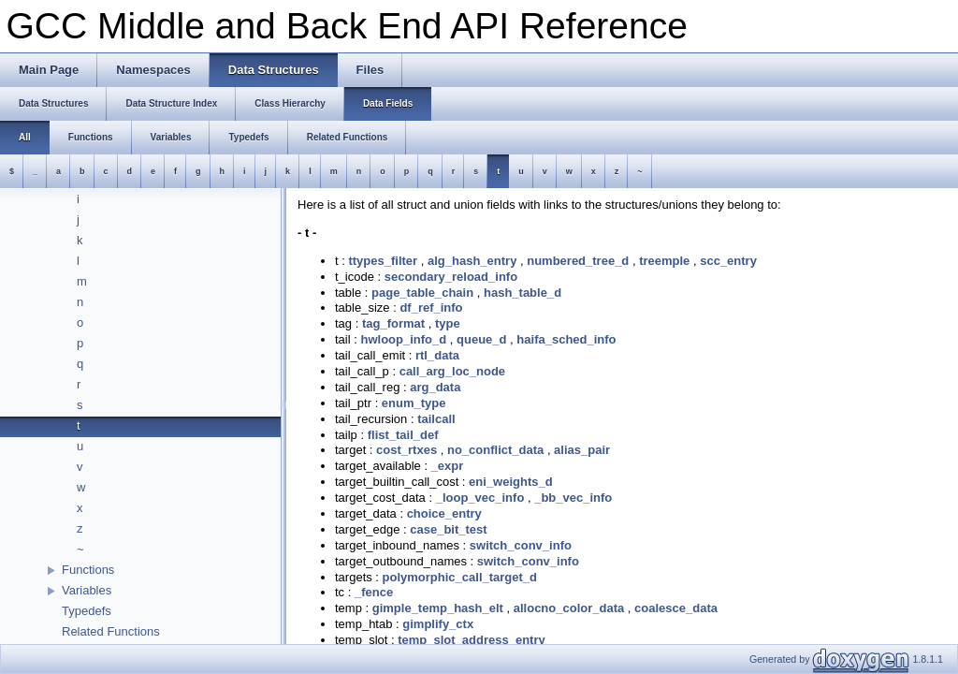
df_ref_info (430, 307)
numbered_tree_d (578, 261)
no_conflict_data (495, 450)
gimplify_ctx (437, 624)
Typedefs (86, 611)
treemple (664, 261)
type (447, 323)
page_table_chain (422, 293)
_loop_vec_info (480, 498)
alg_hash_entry (472, 261)
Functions (88, 570)
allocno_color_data (569, 608)
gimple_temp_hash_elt (437, 608)
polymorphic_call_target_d (460, 577)
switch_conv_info (521, 545)
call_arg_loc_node (452, 371)
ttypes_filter (382, 261)
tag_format (393, 323)
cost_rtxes (406, 450)
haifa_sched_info (566, 339)
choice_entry (444, 513)
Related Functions (111, 631)
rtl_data (437, 355)
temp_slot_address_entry (471, 640)
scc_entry (728, 261)
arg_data (435, 387)
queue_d (481, 339)
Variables (86, 590)
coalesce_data (676, 608)
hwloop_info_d (403, 339)
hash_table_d (522, 293)
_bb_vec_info (573, 498)
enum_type (414, 403)
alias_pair (582, 450)
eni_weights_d (511, 482)
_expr (447, 466)
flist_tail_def (403, 435)
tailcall (436, 419)
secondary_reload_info (451, 277)
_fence (374, 592)
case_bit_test (448, 529)
